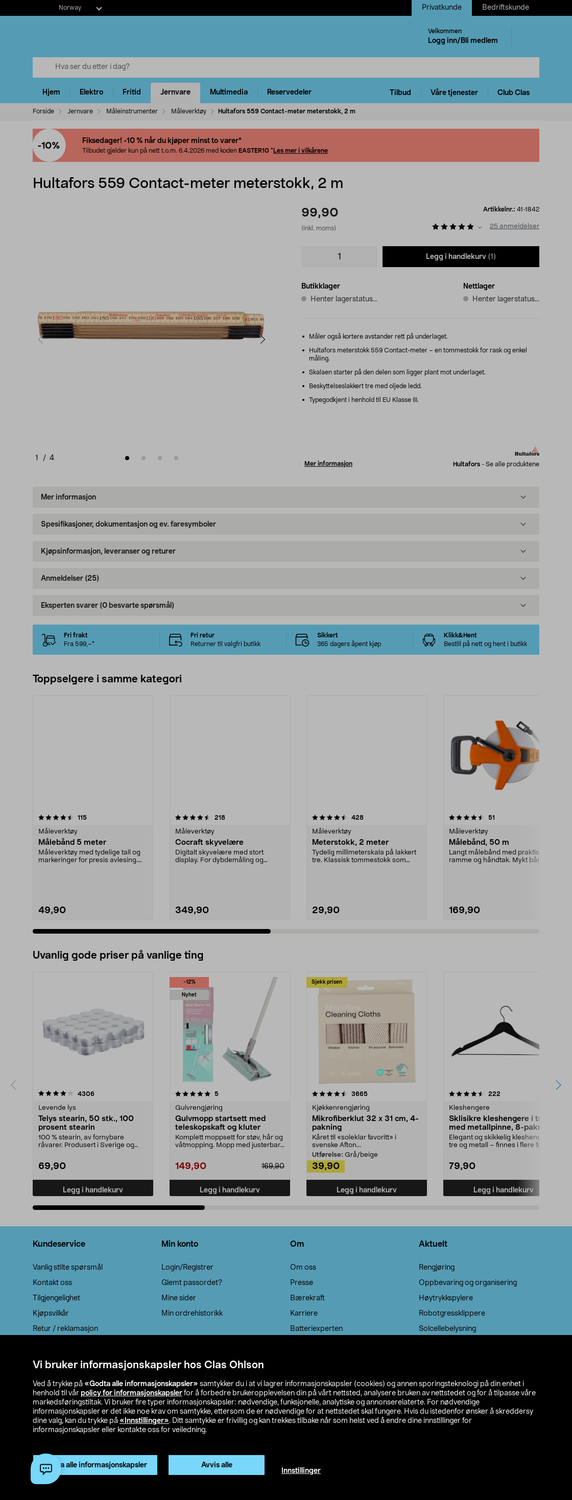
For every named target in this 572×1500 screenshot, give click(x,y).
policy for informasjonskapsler (131, 1393)
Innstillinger (301, 1470)
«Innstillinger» (144, 1420)
